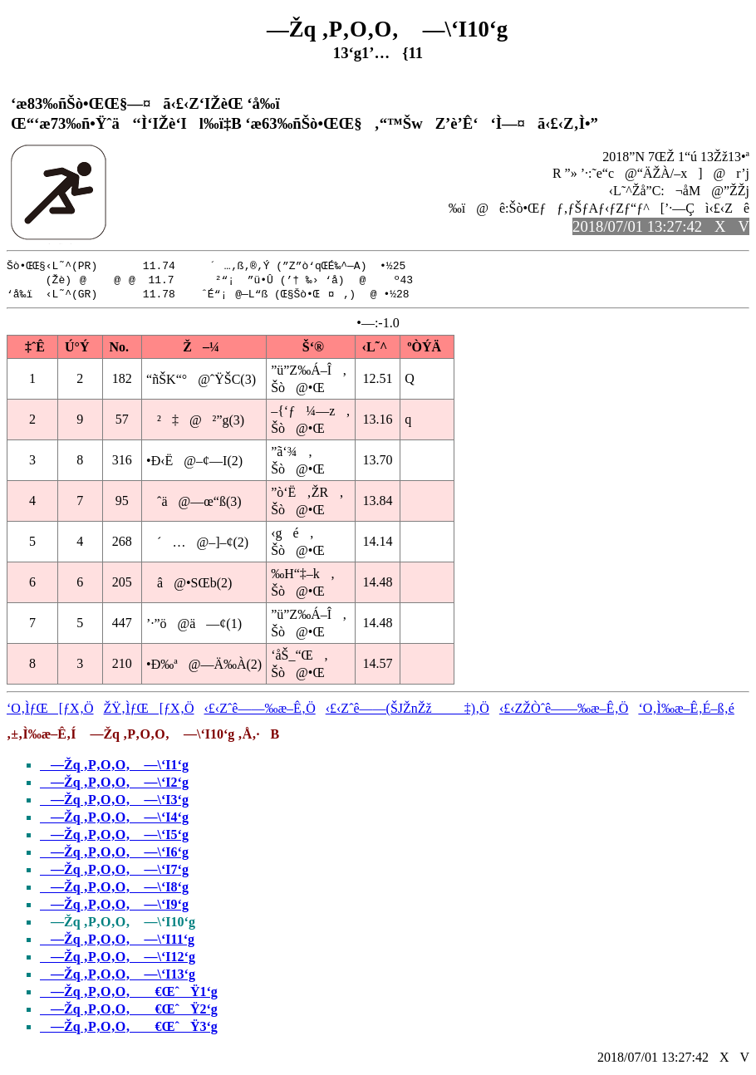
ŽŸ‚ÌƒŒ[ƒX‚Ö (149, 711)
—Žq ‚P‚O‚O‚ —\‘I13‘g (117, 976)
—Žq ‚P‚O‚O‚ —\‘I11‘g (117, 942)
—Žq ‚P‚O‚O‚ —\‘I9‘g (114, 907)
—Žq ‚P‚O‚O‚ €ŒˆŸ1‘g (129, 994)
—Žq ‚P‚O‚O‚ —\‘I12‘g (117, 959)
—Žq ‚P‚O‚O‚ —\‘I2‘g (114, 785)
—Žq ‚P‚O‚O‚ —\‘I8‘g (114, 889)
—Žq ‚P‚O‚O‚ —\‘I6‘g (114, 854)
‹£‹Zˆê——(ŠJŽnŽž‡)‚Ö (407, 711)
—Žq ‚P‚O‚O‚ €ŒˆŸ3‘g (129, 1029)
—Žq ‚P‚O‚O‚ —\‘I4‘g (114, 819)
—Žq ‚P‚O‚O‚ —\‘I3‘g (114, 802)
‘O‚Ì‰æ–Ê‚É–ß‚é (686, 711)
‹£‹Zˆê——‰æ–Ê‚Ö (260, 711)
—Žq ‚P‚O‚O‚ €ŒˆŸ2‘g (129, 1011)
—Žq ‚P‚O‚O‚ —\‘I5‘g (114, 837)
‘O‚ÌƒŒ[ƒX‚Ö (50, 711)
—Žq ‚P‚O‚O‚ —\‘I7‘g (114, 872)
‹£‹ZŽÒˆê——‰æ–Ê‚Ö (564, 711)
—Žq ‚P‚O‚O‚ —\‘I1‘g (114, 767)
